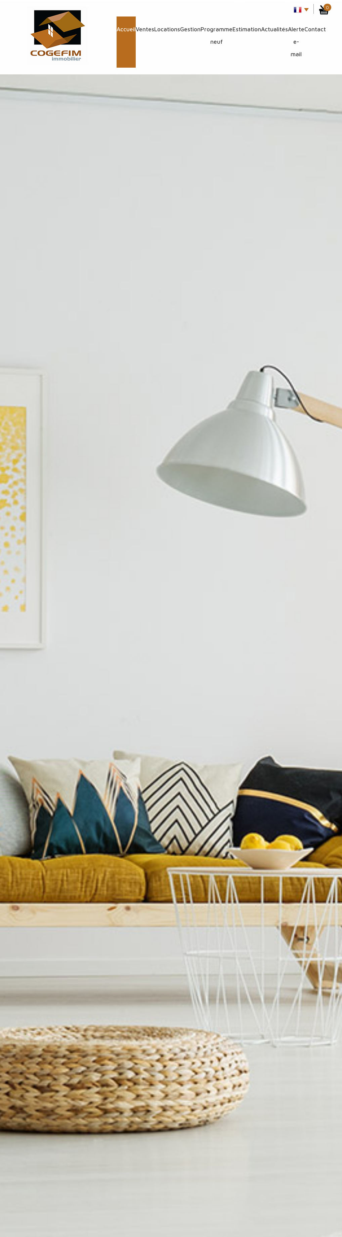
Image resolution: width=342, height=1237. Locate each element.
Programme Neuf (216, 35)
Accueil (126, 29)
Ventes (145, 29)
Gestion (190, 29)
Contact (315, 29)
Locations (167, 29)
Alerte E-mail (296, 42)
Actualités (274, 29)
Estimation (246, 29)
